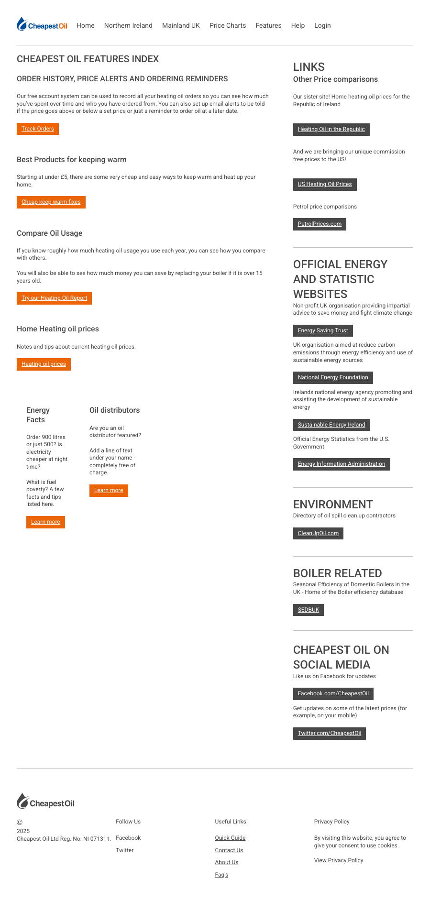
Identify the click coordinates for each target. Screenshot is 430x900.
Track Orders (38, 128)
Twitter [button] (124, 850)
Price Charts (227, 26)
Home (86, 26)
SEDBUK (309, 609)
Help (298, 26)
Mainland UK (181, 26)
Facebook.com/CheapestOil (333, 693)
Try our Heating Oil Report (54, 298)
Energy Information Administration (342, 464)
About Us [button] (227, 862)
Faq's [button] (222, 874)
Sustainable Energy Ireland (331, 424)
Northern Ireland (128, 26)
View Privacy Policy (339, 860)
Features (268, 26)
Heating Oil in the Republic (331, 129)
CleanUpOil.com (318, 533)
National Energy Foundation (333, 377)
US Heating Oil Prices (325, 184)
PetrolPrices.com (320, 223)
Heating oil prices (44, 364)
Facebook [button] (128, 837)
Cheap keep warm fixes (51, 201)
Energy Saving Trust (323, 330)
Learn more (45, 521)
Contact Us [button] (229, 850)
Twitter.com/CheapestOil (330, 733)
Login (322, 26)
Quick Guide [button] (230, 837)
